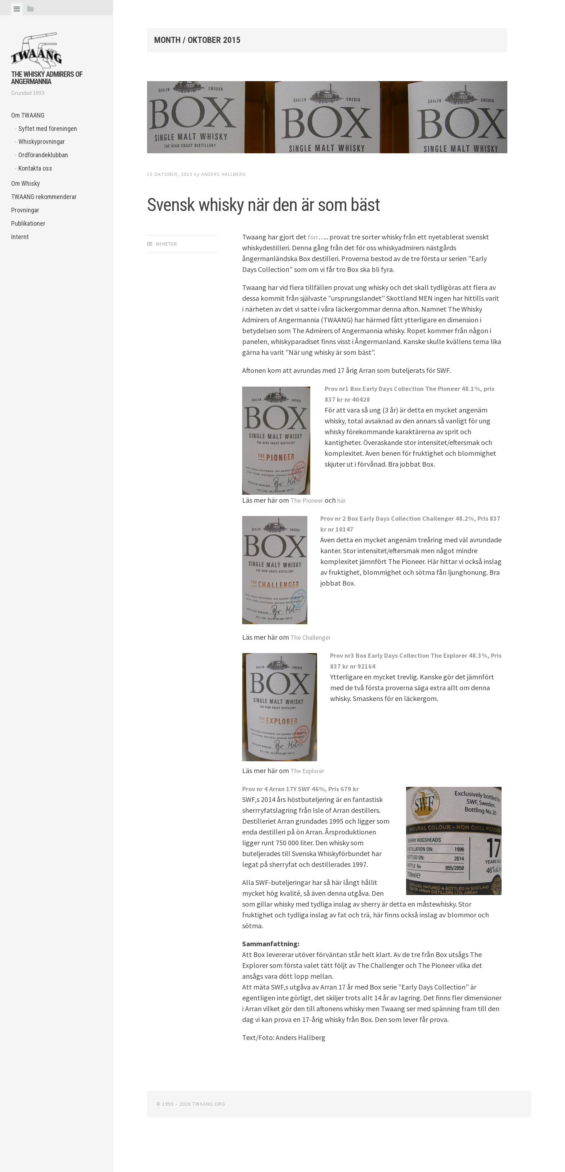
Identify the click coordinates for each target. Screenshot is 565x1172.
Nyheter (166, 275)
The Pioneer (308, 531)
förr (313, 268)
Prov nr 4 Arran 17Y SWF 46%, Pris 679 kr (307, 820)
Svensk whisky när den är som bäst (312, 217)
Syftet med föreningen (47, 128)
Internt (20, 237)
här (346, 531)
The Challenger (313, 668)
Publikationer (28, 223)
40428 (378, 430)
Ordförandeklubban (43, 155)
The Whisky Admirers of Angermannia (47, 78)
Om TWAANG (27, 115)
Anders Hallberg (223, 174)
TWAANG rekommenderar (44, 197)
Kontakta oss (35, 168)
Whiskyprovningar (41, 141)
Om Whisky (25, 183)
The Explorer (310, 802)
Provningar (25, 210)
